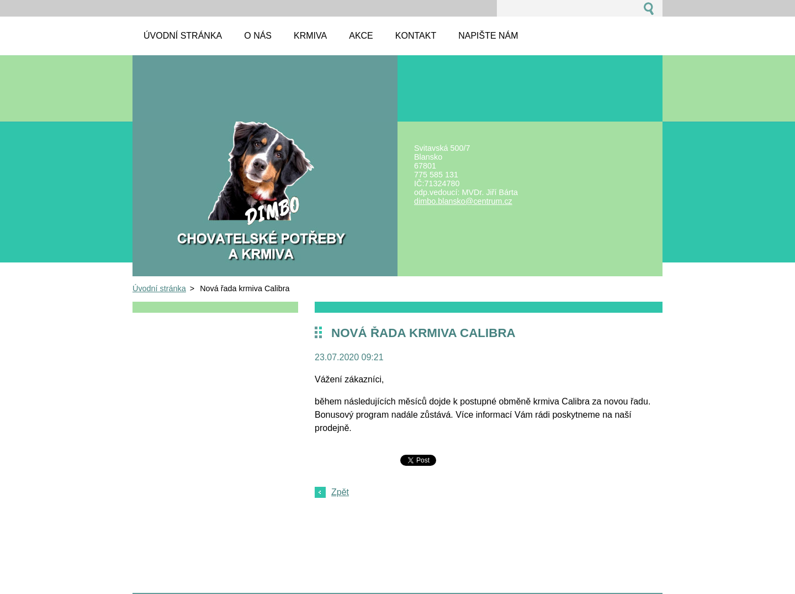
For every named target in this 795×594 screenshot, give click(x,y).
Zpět (340, 492)
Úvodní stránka (159, 288)
